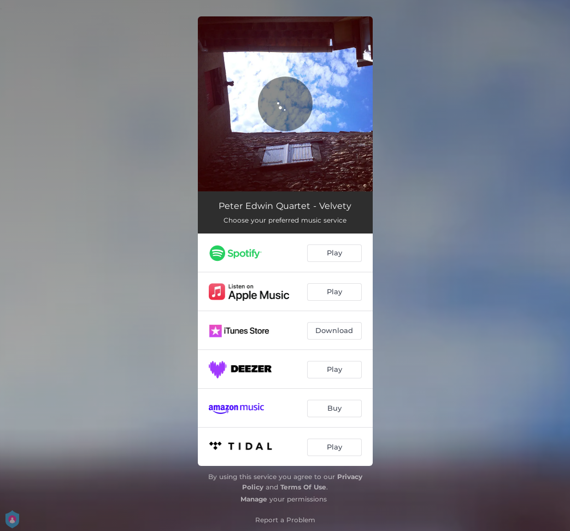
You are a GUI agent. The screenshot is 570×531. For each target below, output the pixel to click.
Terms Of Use (303, 487)
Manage (253, 499)
